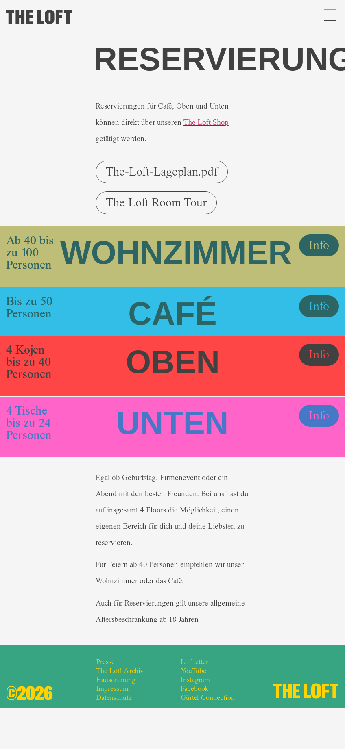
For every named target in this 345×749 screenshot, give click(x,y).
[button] (330, 16)
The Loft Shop (206, 122)
